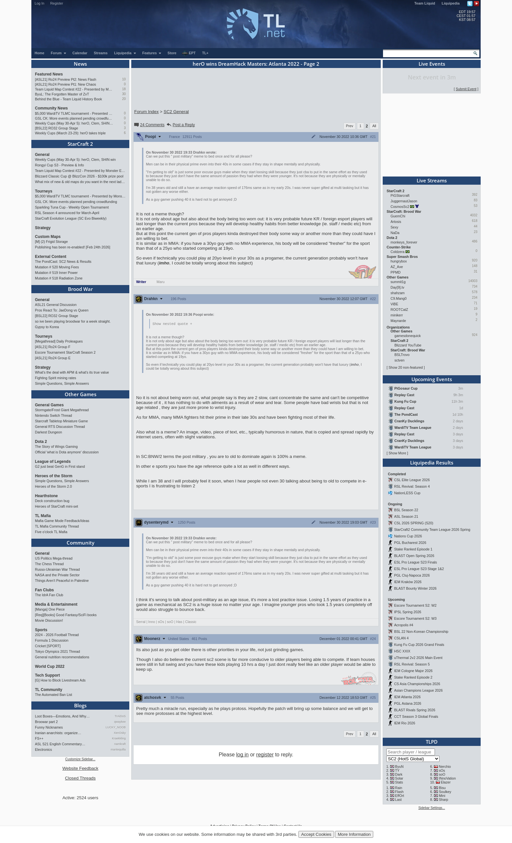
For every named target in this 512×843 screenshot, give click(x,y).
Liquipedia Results (431, 462)
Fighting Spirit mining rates (55, 378)
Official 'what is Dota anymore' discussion (67, 452)
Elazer (446, 782)
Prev (349, 126)
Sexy (394, 227)
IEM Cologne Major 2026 (413, 671)
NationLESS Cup (407, 493)
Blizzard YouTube (408, 345)
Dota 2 (41, 441)
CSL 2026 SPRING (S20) (413, 523)
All (374, 126)
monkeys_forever (404, 242)
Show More (397, 453)
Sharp (443, 799)
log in (242, 755)
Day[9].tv (397, 287)
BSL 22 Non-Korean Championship (421, 631)
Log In (39, 3)
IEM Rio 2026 (404, 723)
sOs (442, 770)
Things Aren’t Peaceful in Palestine (62, 580)
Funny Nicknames (49, 727)
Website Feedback (80, 768)
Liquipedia (451, 3)
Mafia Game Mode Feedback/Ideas (62, 521)
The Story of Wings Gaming (56, 446)
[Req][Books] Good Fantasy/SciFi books (66, 615)
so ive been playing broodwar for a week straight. (73, 321)
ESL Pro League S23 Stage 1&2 (419, 569)
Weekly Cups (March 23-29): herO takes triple (70, 133)
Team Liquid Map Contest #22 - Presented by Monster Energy (74, 89)
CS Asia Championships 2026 (417, 684)
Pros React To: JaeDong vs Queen (61, 310)
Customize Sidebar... (80, 759)
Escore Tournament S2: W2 (415, 605)
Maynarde (398, 321)
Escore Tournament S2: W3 (415, 618)
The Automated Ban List (53, 695)
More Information (354, 834)
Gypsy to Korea (47, 327)
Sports (41, 630)
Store (172, 53)
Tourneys (43, 191)
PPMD (396, 272)
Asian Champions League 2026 (418, 690)
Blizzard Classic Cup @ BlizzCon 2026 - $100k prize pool (79, 176)
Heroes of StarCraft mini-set (56, 506)
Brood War (80, 289)
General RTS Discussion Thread (60, 427)
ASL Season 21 (406, 516)
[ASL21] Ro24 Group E (53, 358)
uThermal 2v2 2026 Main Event (418, 658)
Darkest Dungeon (48, 432)
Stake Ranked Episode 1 (413, 549)
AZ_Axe (397, 267)
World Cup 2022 (49, 666)
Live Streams (432, 180)
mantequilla (118, 749)
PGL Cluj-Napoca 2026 (412, 575)
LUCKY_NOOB (115, 727)
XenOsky (120, 732)
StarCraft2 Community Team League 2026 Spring (432, 529)
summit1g (398, 282)
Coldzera (398, 252)
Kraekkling (119, 738)
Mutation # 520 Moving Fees (57, 267)
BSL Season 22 (406, 510)
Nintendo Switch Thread (53, 415)
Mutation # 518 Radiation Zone (59, 278)
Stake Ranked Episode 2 (413, 677)
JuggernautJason (404, 201)
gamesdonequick (407, 336)
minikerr (397, 315)
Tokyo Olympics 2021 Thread (57, 651)
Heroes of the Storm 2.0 (53, 486)
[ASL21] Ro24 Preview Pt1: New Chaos (65, 84)
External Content (50, 256)
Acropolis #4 (403, 625)
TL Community (48, 689)
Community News (51, 108)
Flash (399, 792)
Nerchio (445, 766)
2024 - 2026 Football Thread (57, 635)
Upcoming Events (431, 379)
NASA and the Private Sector (57, 575)
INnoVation (447, 778)
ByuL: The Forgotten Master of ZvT (62, 94)
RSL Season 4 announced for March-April (67, 213)
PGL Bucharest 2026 (410, 543)
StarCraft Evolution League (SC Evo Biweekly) (70, 218)
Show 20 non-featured (406, 367)
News (80, 63)
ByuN (399, 766)
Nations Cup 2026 (408, 536)
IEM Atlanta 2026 (407, 697)
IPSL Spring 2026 (407, 612)
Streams (100, 53)
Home (39, 53)
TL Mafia (43, 516)
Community (80, 542)
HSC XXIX (402, 651)
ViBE (394, 304)
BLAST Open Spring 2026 (414, 556)
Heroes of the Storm (53, 476)
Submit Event (466, 89)
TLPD (432, 741)
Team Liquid (424, 3)
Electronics (43, 749)
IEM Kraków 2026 (408, 582)
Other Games (80, 394)
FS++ (39, 738)
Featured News (49, 74)
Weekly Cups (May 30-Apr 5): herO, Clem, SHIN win (74, 123)
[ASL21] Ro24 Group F (52, 347)
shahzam (398, 293)
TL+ (205, 53)
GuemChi (398, 216)
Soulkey (445, 792)
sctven (399, 360)
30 (124, 94)
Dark (399, 774)
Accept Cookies (316, 834)
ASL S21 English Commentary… (60, 744)
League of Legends (53, 461)
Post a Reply (180, 125)
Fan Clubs (44, 590)
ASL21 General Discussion (55, 305)
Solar (399, 778)
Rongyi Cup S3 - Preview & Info (59, 165)
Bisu (442, 788)
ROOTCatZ (399, 310)
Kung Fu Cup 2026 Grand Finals (419, 645)
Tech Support (47, 675)
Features (152, 53)
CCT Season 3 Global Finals (416, 716)
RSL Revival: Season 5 (412, 664)
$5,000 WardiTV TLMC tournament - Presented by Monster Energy (74, 113)
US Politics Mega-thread (53, 558)
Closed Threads (80, 778)
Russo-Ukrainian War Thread (57, 569)
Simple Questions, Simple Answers (62, 383)
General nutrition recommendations (62, 657)
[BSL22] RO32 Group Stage (56, 128)
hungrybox (399, 261)
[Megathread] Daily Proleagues (59, 341)
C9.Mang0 (399, 298)
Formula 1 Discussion (51, 640)
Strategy (43, 228)
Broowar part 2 (46, 722)
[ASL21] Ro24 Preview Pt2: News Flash (65, 79)
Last (398, 799)
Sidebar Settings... (431, 808)
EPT (189, 53)
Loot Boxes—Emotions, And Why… (62, 716)
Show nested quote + (172, 324)
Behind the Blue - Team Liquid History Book (68, 99)
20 (124, 99)
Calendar (80, 53)
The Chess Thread (49, 564)
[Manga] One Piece (50, 609)
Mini (442, 796)
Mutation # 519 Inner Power (56, 273)
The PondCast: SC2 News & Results (63, 261)
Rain (398, 788)
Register (56, 3)
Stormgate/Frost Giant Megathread (62, 410)
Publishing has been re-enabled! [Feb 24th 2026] (72, 247)
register (265, 755)
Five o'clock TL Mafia (51, 532)
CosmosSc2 (400, 207)
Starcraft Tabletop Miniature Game (61, 421)
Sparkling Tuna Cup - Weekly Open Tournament (72, 207)
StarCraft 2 (80, 144)
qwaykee (120, 721)
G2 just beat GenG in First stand (60, 466)
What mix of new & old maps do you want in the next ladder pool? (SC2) (80, 182)
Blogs (80, 705)
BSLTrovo (401, 355)
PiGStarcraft (400, 195)
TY (397, 770)
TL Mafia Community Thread (57, 526)
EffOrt (399, 796)
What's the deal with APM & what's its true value (72, 372)
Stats (399, 782)
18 (124, 89)
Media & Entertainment (56, 604)
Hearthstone (46, 496)
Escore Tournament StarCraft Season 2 (65, 352)
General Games (49, 405)
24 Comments (149, 125)
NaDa (395, 233)
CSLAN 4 (401, 638)
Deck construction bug (52, 501)
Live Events (432, 63)
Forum (59, 53)
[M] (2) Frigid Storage (51, 242)
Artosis (396, 222)
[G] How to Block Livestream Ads (60, 680)
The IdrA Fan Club (49, 595)
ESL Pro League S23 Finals (415, 562)
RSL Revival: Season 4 (412, 486)
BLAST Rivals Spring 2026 (414, 710)
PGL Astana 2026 (407, 703)
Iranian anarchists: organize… (58, 733)
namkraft (120, 744)
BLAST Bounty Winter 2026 (415, 588)
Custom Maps (48, 236)
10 (124, 79)
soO (442, 774)
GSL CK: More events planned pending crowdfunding (74, 118)
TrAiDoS (120, 716)
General (42, 154)
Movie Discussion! (49, 620)
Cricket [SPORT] (48, 646)
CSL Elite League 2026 (412, 480)
